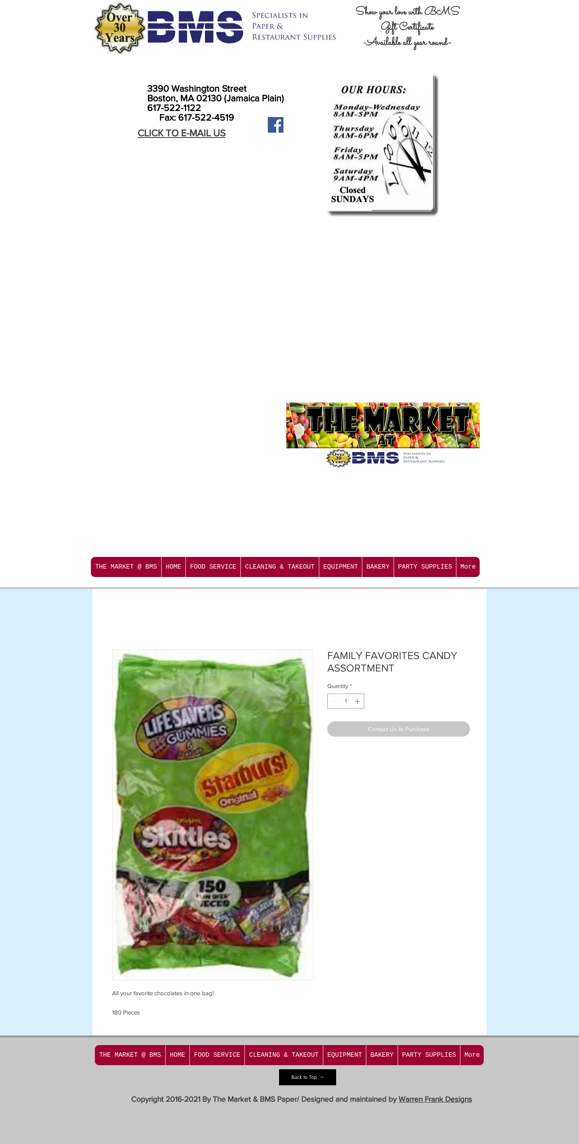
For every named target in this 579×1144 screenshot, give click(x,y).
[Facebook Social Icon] (275, 125)
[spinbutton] (346, 701)
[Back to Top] (307, 1077)
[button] (212, 567)
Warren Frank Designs (435, 1099)
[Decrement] (334, 701)
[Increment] (358, 701)
